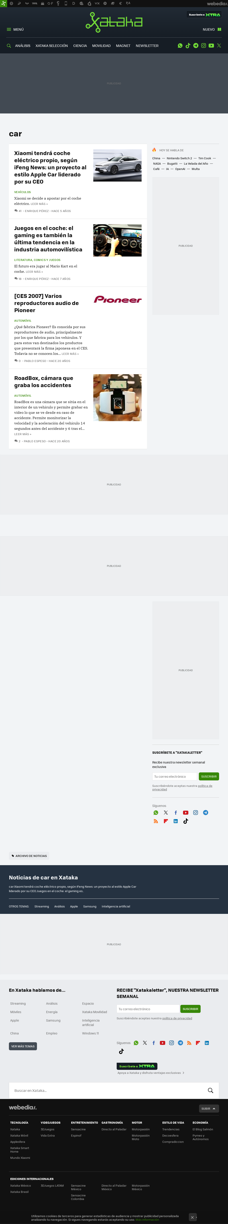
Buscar (211, 1091)
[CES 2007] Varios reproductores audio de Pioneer (46, 302)
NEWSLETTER (147, 45)
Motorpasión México (141, 1187)
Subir (206, 1108)
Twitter (219, 45)
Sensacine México (78, 1187)
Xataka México (20, 1185)
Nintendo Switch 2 (179, 158)
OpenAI (180, 169)
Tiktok (188, 45)
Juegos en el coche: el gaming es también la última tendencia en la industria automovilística (48, 238)
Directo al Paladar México (114, 1187)
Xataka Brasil (19, 1192)
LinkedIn (175, 820)
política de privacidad (177, 1018)
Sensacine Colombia (78, 1197)
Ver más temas (23, 1046)
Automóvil (23, 320)
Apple (74, 906)
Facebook (175, 811)
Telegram (195, 45)
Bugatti (172, 163)
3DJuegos (47, 1129)
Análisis (59, 906)
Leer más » (39, 204)
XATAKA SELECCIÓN (52, 45)
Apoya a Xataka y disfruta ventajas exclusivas (149, 1073)
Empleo (51, 1033)
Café (156, 169)
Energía (51, 1012)
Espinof (76, 1135)
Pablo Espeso (35, 361)
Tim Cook (204, 158)
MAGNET (123, 45)
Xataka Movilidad (94, 1012)
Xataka (114, 22)
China (156, 158)
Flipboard (165, 820)
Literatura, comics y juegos (37, 260)
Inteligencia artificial (116, 906)
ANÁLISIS (22, 45)
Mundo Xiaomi (20, 1157)
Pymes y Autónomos (201, 1137)
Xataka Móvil (19, 1135)
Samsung (89, 906)
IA (167, 169)
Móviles (15, 1012)
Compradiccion (173, 1141)
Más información (147, 1219)
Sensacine (78, 1129)
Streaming (42, 906)
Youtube (211, 45)
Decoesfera (170, 1135)
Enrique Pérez (37, 211)
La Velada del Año (196, 163)
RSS (155, 820)
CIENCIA (80, 45)
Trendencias (170, 1129)
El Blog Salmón (203, 1129)
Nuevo (209, 29)
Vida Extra (48, 1135)
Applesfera (17, 1141)
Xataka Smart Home (19, 1149)
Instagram (203, 45)
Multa (196, 169)
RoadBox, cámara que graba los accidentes (43, 381)
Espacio (88, 1003)
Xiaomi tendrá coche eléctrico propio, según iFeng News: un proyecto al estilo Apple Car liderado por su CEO (50, 167)
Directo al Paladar (114, 1129)
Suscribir (209, 776)
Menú (18, 29)
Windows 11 (90, 1033)
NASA (157, 163)
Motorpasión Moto (141, 1137)
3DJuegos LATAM (52, 1185)
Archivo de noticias (31, 856)
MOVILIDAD (101, 45)
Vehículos (22, 192)
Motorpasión (141, 1129)
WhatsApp (180, 45)
